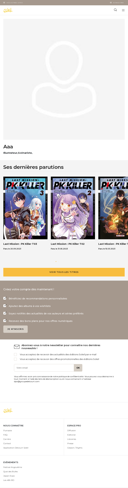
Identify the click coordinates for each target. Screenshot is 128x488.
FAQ (5, 435)
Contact (7, 443)
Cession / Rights (74, 447)
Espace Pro (118, 2)
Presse (70, 443)
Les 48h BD (8, 480)
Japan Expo (9, 476)
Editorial (71, 435)
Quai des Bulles (10, 471)
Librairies (71, 439)
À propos (7, 430)
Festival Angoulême (12, 467)
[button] (56, 261)
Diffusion (71, 430)
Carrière (7, 439)
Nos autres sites (14, 2)
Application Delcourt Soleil (15, 447)
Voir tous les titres (64, 272)
